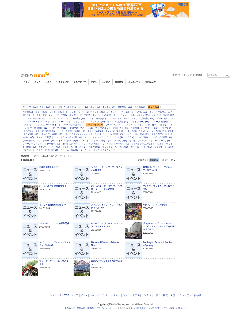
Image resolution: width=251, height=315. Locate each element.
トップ (26, 82)
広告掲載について (145, 308)
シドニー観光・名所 (164, 295)
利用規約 (91, 308)
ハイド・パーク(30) (97, 118)
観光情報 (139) (125, 107)
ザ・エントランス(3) (117, 140)
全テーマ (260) (30, 107)
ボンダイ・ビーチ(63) (79, 115)
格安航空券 (150, 82)
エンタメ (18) (108, 107)
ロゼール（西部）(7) (130, 131)
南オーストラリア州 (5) (156, 134)
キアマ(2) (93, 144)
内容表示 (142, 160)
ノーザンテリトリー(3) (33, 144)
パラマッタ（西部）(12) (36, 128)
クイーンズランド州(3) (67, 140)
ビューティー (80, 82)
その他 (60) (139, 107)
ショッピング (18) (61, 107)
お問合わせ (181, 308)
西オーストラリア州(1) (141, 147)
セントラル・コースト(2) (74, 147)
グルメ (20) (44, 107)
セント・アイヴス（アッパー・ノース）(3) (150, 140)
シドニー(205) (56, 112)
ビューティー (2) (80, 107)
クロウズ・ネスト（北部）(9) (83, 128)
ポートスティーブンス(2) (74, 144)
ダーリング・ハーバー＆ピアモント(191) (84, 112)
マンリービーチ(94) (57, 115)
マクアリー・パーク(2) (49, 147)
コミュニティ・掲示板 (189, 295)
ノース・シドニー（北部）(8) (71, 131)
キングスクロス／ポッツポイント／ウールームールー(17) (56, 125)
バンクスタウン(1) (104, 150)
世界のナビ (69, 308)
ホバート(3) (48, 140)
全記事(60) (28, 112)
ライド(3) (100, 140)
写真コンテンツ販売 (164, 308)
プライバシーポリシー (107, 308)
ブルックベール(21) (59, 121)
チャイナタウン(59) (102, 115)
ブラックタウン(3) (31, 140)
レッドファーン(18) (140, 121)
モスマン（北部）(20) (117, 121)
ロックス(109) (39, 115)
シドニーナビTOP (59, 295)
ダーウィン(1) (86, 150)
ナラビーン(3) (53, 144)
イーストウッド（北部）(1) (45, 150)
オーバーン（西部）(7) (154, 131)
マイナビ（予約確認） (194, 75)
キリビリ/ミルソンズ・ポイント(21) (88, 121)
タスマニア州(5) (44, 137)
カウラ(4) (129, 137)
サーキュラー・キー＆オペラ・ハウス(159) (126, 112)
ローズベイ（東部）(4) (161, 137)
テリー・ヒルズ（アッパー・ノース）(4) (104, 137)
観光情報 (119, 82)
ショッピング (62, 82)
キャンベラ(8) (112, 131)
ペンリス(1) (94, 147)
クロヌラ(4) (142, 137)
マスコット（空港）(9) (110, 128)
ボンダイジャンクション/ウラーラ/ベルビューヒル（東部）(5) (94, 134)
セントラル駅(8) (95, 131)
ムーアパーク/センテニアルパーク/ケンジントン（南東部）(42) (55, 118)
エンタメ (106, 82)
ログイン (177, 75)
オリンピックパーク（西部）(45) (158, 115)
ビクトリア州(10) (59, 128)
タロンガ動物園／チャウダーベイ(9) (141, 128)
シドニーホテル (131, 295)
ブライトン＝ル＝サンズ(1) (115, 147)
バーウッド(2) (122, 144)
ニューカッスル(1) (69, 150)
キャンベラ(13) (138, 125)
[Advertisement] (125, 43)
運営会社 (81, 308)
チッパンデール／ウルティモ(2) (146, 144)
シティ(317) (41, 112)
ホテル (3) (95, 107)
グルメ (48, 82)
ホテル (94, 82)
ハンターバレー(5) (134, 134)
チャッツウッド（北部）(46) (127, 115)
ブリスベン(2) (106, 144)
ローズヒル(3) (86, 140)
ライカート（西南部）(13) (160, 125)
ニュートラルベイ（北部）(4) (68, 137)
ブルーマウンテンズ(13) (117, 125)
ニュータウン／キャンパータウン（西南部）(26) (131, 118)
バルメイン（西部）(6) (51, 134)
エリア (37, 82)
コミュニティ (134, 82)
